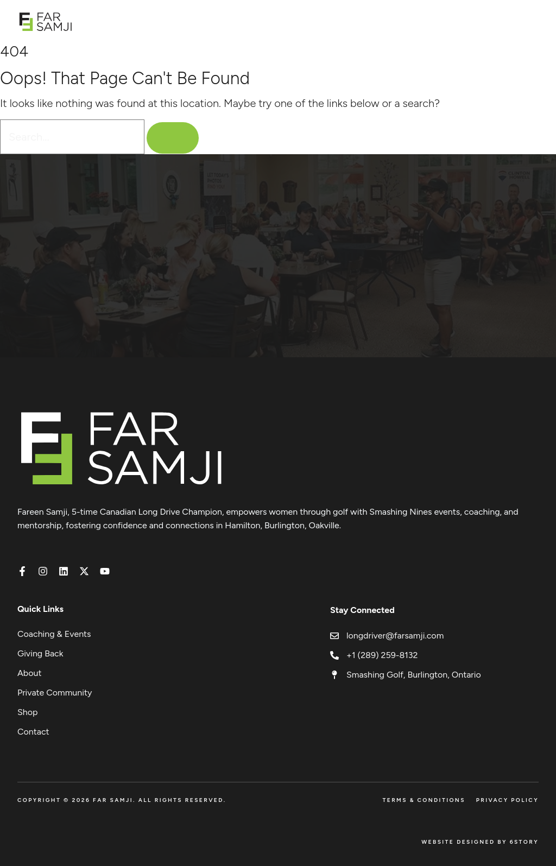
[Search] (173, 138)
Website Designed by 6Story (480, 841)
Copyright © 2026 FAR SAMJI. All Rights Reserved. (121, 800)
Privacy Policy (507, 800)
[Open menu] (533, 21)
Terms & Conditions (423, 800)
